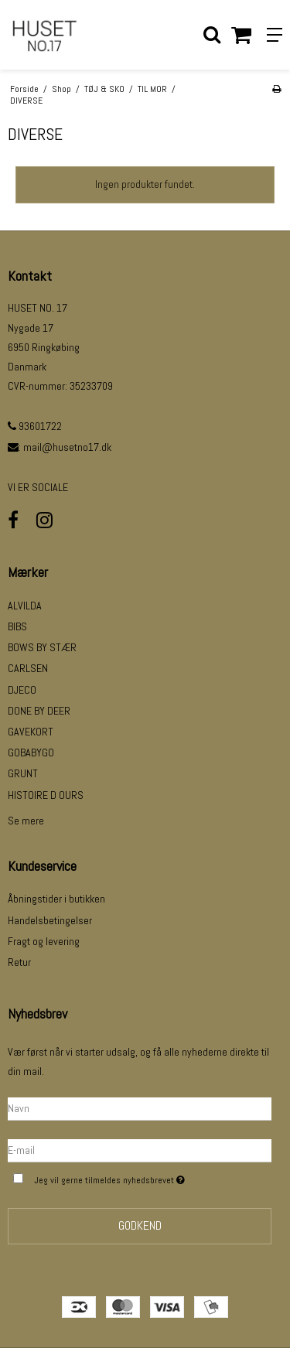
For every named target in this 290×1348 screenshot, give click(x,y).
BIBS (17, 626)
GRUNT (23, 773)
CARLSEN (28, 668)
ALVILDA (25, 606)
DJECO (22, 690)
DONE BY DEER (39, 711)
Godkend (140, 1225)
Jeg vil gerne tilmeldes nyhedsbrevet (134, 1178)
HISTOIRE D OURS (46, 795)
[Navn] (139, 1108)
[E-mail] (139, 1150)
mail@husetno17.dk (67, 447)
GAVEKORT (30, 732)
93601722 (35, 426)
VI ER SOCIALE (38, 487)
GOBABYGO (31, 752)
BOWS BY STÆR (42, 647)
